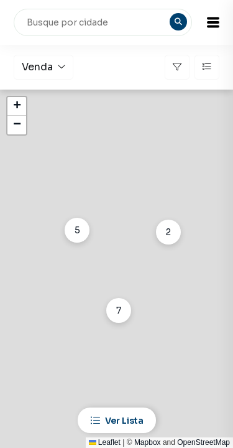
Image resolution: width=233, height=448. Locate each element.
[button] (213, 22)
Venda (43, 66)
